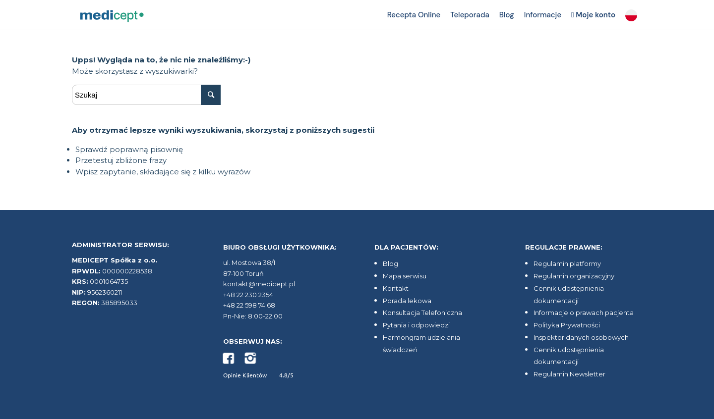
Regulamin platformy (567, 263)
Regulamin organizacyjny (574, 276)
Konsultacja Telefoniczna (422, 312)
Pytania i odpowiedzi (416, 325)
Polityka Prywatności (567, 325)
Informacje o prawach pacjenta (584, 312)
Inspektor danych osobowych (581, 337)
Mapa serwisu (404, 276)
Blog (390, 263)
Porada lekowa (407, 301)
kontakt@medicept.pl (259, 284)
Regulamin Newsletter (569, 374)
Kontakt (396, 288)
